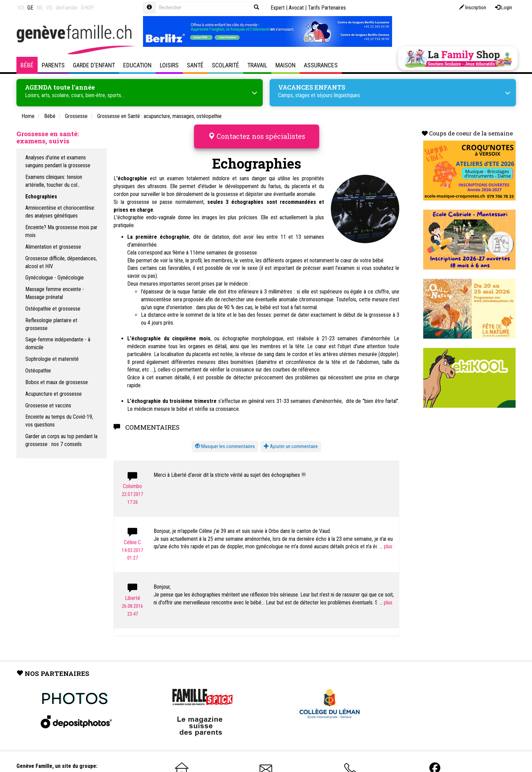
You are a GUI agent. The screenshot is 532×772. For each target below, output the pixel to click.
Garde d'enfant (94, 65)
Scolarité (225, 65)
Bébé (27, 65)
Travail (257, 65)
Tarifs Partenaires (327, 7)
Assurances (321, 65)
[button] (225, 447)
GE (30, 7)
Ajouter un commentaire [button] (291, 446)
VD (20, 7)
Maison (285, 65)
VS (49, 7)
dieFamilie (66, 7)
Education (137, 65)
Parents (53, 65)
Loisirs (169, 65)
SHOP (87, 7)
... (385, 546)
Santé (195, 65)
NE (40, 7)
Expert (278, 7)
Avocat (296, 7)
